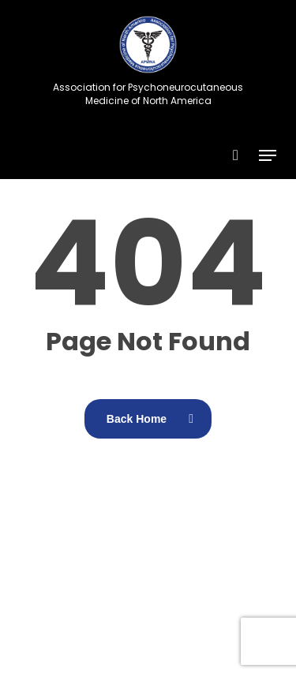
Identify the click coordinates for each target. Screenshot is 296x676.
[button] (267, 155)
